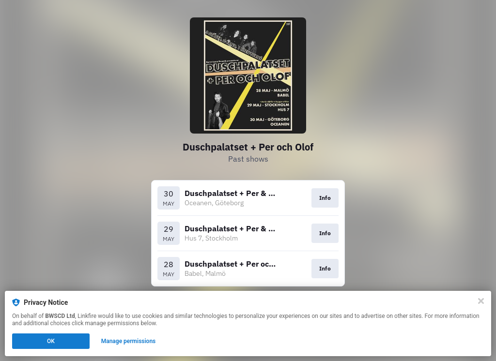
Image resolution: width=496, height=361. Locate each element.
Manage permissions (128, 341)
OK (51, 341)
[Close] (481, 301)
